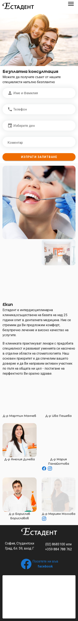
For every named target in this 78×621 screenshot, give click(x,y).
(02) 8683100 (55, 544)
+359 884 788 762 (58, 549)
